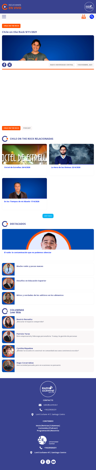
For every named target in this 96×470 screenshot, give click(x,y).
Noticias (45, 425)
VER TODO (48, 216)
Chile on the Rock (11, 26)
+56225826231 (50, 409)
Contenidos (43, 428)
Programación (43, 430)
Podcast (27, 128)
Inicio (38, 425)
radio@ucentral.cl (50, 405)
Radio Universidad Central (61, 65)
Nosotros (55, 430)
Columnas (54, 425)
